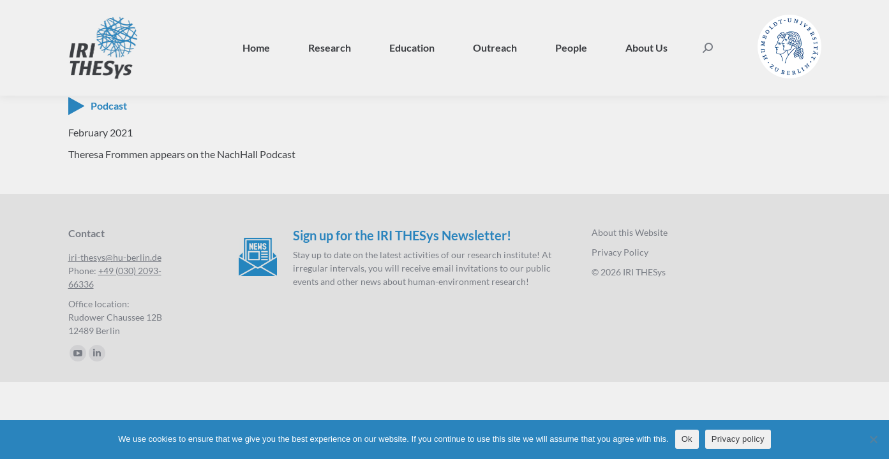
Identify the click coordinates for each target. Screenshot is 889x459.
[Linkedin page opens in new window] (97, 353)
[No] (873, 439)
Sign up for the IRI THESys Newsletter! (402, 235)
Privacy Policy (620, 252)
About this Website (630, 232)
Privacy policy (738, 439)
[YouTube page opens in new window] (78, 353)
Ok (687, 439)
